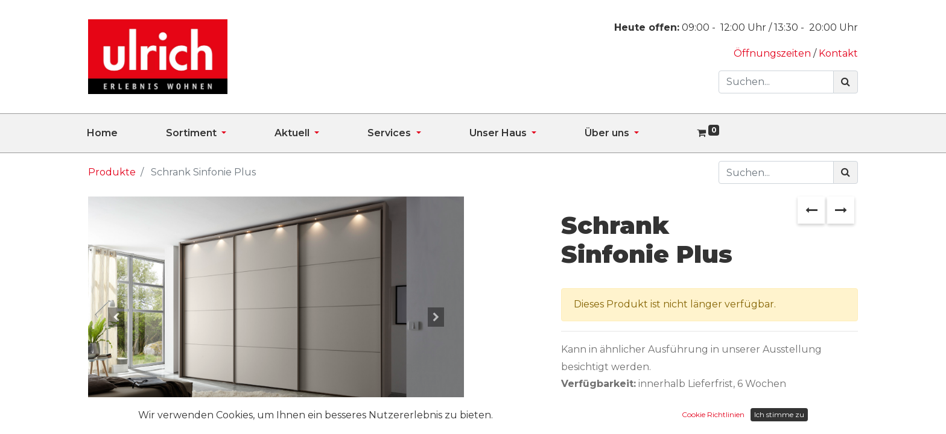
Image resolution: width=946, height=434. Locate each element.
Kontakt (838, 53)
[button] (116, 317)
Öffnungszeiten (773, 53)
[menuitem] (126, 133)
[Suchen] (845, 82)
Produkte (112, 172)
